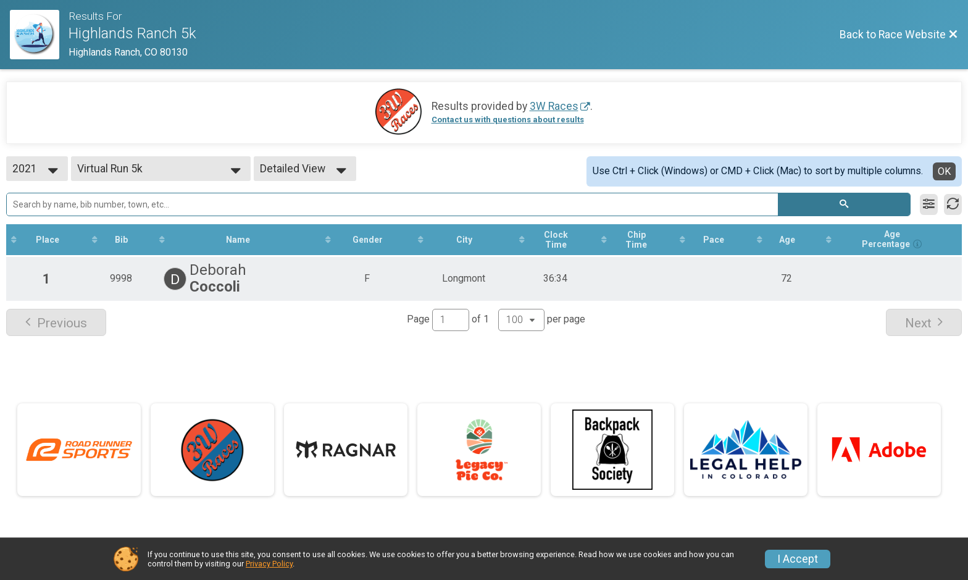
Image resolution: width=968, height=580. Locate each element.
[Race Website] (39, 34)
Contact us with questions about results (508, 119)
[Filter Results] (929, 204)
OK (944, 171)
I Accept (797, 559)
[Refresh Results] (953, 204)
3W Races (554, 106)
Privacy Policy (269, 563)
